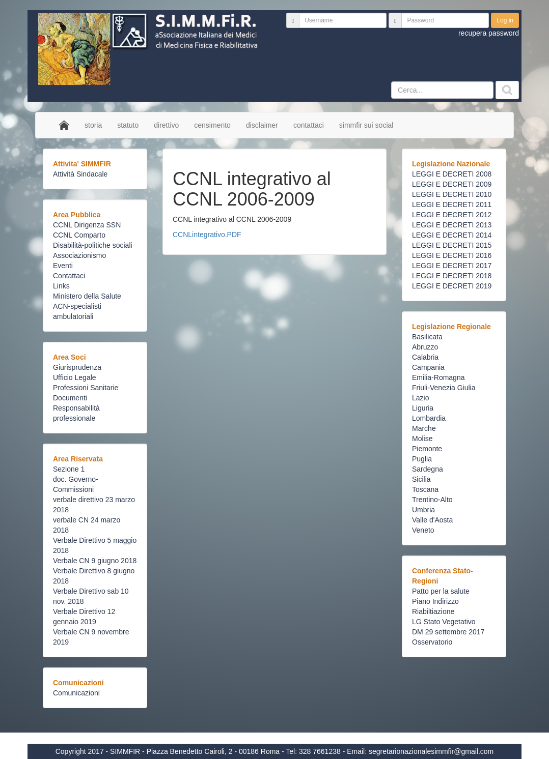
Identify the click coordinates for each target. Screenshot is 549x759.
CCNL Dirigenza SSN (87, 225)
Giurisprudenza (77, 367)
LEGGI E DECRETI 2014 (451, 235)
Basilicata (427, 337)
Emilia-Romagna (438, 377)
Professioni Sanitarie (85, 388)
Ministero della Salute (87, 296)
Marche (424, 428)
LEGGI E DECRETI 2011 (451, 204)
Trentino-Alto (432, 499)
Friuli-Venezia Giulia (444, 388)
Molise (422, 438)
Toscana (425, 489)
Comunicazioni (76, 693)
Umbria (423, 510)
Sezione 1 (69, 469)
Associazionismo (79, 255)
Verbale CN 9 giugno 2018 (94, 561)
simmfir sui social (366, 125)
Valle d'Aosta (432, 520)
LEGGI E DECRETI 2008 (451, 174)
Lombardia (429, 418)
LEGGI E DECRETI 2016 (451, 255)
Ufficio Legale (74, 377)
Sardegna (427, 469)
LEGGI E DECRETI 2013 (451, 225)
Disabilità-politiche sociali (92, 245)
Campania (428, 367)
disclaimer (262, 125)
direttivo (166, 125)
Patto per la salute (441, 591)
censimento (212, 125)
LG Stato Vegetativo (444, 622)
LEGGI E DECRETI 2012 (451, 215)
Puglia (422, 459)
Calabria (425, 357)
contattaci (308, 125)
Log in (505, 20)
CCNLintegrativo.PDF (207, 234)
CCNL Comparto (79, 235)
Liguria (422, 408)
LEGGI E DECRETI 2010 (451, 194)
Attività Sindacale (80, 174)
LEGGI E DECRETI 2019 (451, 286)
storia (93, 125)
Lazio (420, 398)
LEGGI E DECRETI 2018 (451, 276)
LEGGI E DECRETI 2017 (451, 265)
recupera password (488, 33)
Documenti (70, 398)
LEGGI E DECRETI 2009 (451, 184)
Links (61, 286)
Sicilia (421, 479)
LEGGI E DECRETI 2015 (451, 245)
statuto (128, 125)
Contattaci (69, 276)
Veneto (423, 530)
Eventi (63, 265)
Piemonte (427, 449)
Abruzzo (425, 347)
